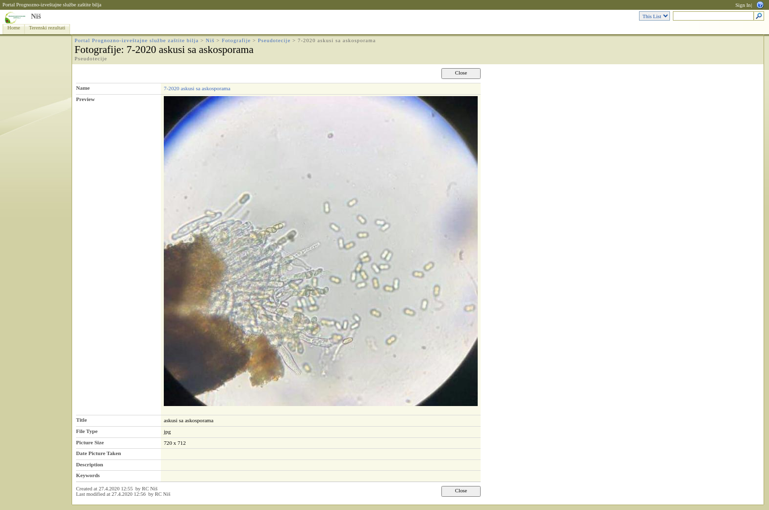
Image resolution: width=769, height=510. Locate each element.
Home (13, 27)
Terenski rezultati (47, 27)
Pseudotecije (274, 40)
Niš (36, 16)
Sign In (742, 5)
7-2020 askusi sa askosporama (197, 88)
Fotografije (236, 40)
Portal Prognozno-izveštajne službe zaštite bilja (52, 4)
